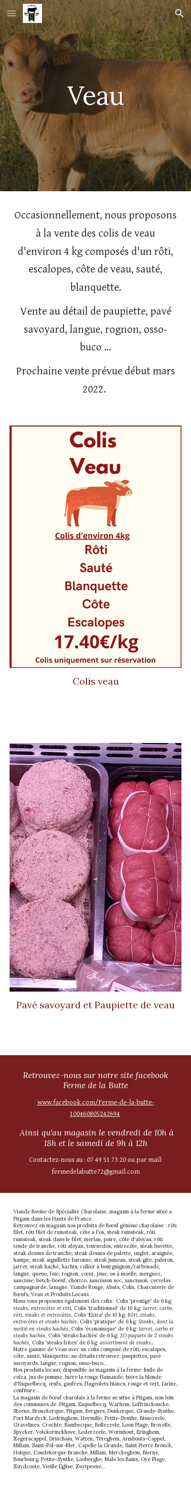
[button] (11, 13)
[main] (96, 95)
